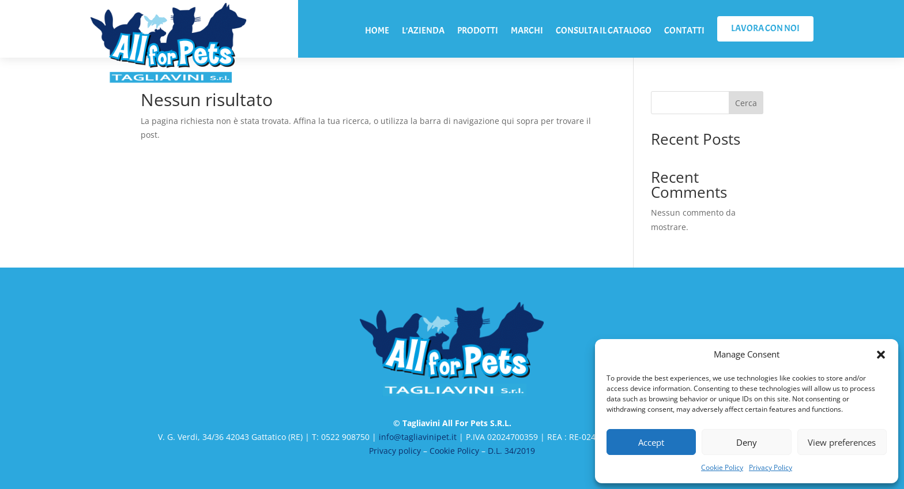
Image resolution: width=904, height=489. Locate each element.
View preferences (842, 442)
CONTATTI (684, 31)
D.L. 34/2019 (511, 450)
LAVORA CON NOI (765, 28)
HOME (377, 31)
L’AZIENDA (423, 31)
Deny (746, 442)
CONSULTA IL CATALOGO (603, 31)
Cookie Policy (722, 467)
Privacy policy (395, 450)
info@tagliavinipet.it (418, 436)
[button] (881, 354)
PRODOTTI (477, 31)
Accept (651, 442)
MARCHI (527, 31)
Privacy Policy (770, 467)
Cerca (746, 102)
